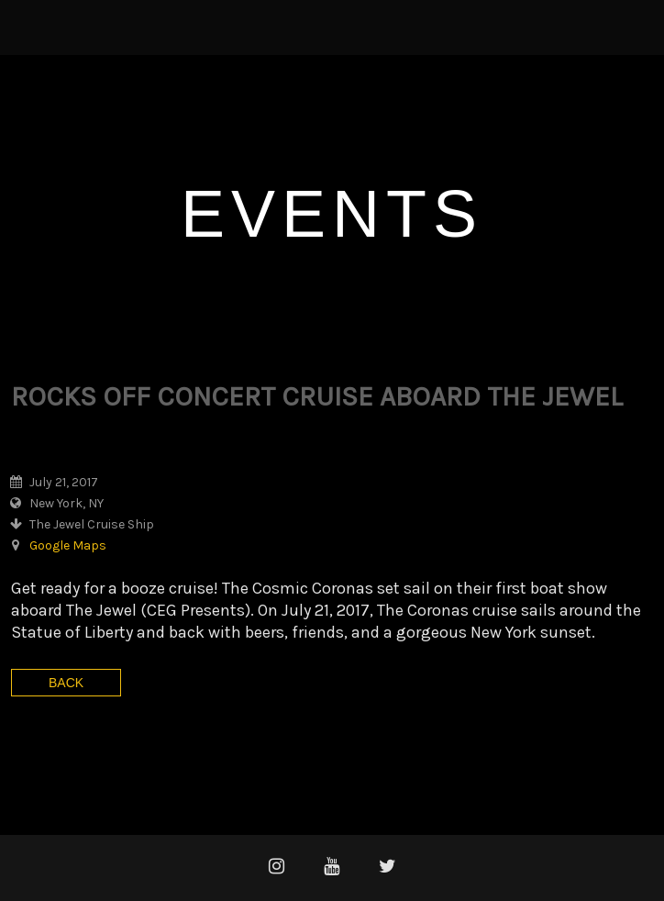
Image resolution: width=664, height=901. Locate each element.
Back (66, 682)
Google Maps (67, 545)
